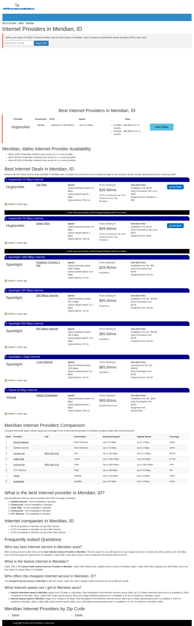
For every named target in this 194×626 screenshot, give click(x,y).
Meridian (30, 23)
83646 (79, 615)
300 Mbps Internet (47, 295)
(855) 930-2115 (51, 453)
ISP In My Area (9, 23)
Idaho (21, 23)
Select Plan (43, 223)
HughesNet (18, 481)
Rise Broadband (20, 442)
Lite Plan (41, 184)
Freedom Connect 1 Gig (48, 264)
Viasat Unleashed (46, 395)
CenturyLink (19, 453)
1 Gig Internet (44, 362)
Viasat (16, 476)
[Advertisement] (97, 55)
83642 (15, 615)
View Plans (162, 127)
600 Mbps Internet (47, 328)
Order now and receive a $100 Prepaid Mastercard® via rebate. (97, 212)
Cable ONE (18, 459)
